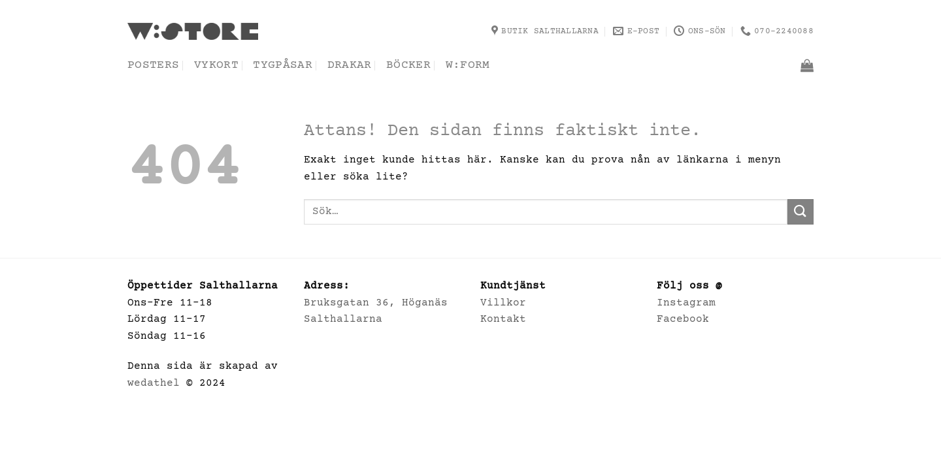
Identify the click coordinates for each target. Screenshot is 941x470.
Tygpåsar (282, 65)
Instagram (686, 303)
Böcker (408, 65)
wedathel (153, 383)
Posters (153, 65)
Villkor (503, 303)
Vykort (216, 65)
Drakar (349, 65)
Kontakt (503, 319)
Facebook (683, 319)
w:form (468, 65)
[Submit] (800, 212)
